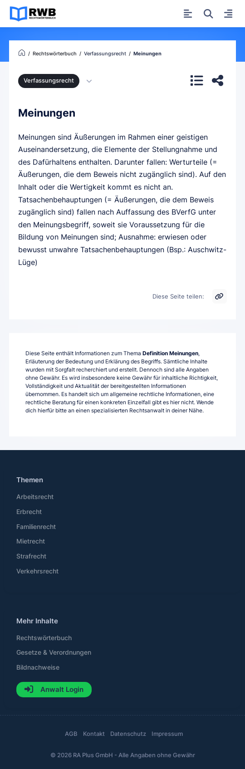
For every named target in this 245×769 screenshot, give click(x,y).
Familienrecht (36, 526)
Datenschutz (128, 733)
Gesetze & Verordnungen (53, 652)
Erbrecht (29, 511)
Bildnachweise (37, 667)
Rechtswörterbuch (44, 638)
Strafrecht (31, 556)
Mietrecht (30, 541)
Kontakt (94, 733)
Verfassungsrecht (49, 80)
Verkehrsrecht (37, 571)
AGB (71, 733)
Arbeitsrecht (35, 496)
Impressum (167, 733)
